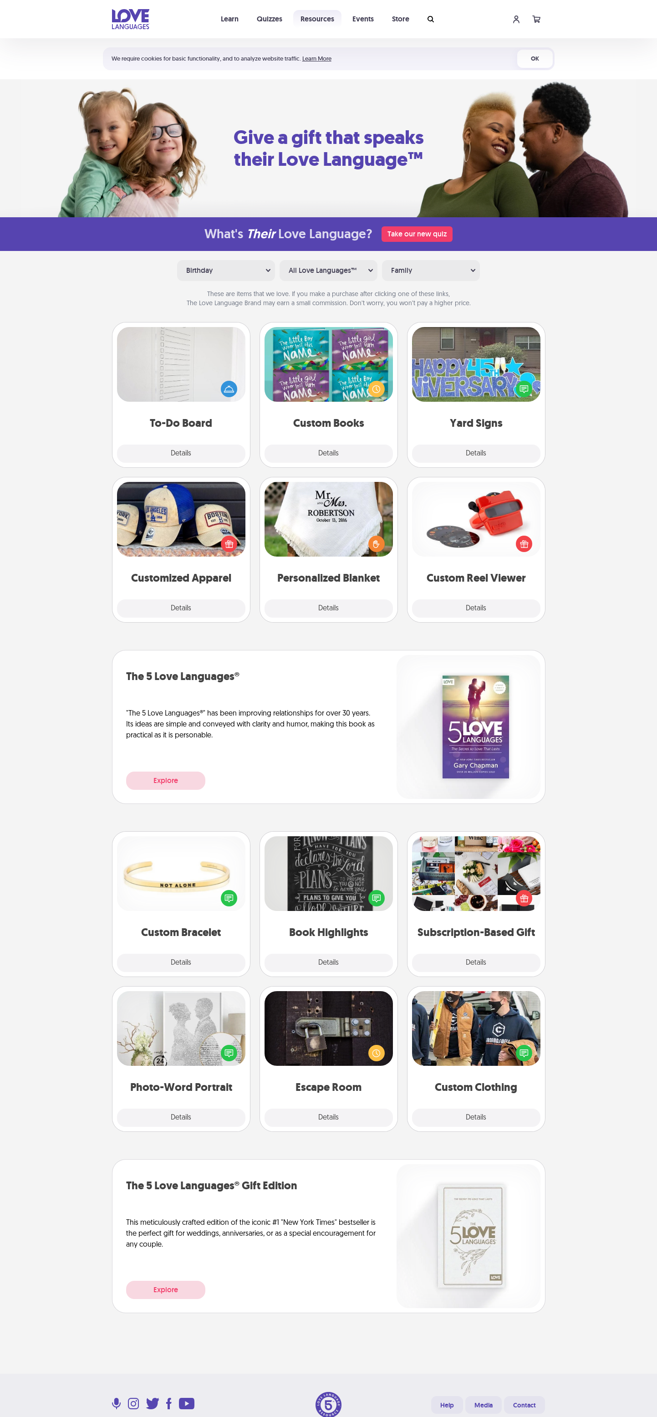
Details (181, 453)
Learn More (316, 58)
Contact (524, 1405)
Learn (230, 19)
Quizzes (269, 19)
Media (483, 1405)
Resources (317, 19)
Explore (165, 780)
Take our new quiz (417, 234)
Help (447, 1405)
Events (363, 19)
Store (400, 19)
